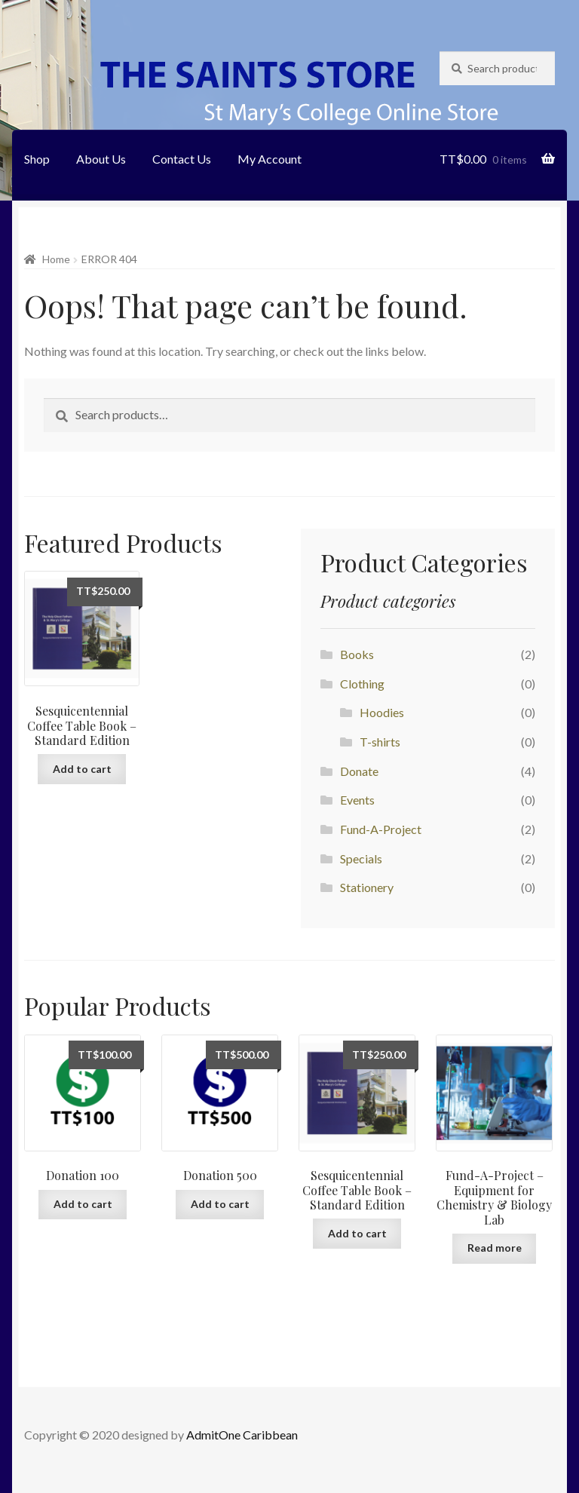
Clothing (362, 683)
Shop (37, 159)
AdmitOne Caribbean (242, 1434)
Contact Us (181, 159)
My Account (269, 159)
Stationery (367, 887)
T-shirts (380, 741)
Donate (359, 771)
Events (357, 799)
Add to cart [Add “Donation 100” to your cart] (83, 1203)
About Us (101, 159)
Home (56, 259)
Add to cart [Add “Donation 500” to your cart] (220, 1203)
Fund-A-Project (380, 829)
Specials (361, 858)
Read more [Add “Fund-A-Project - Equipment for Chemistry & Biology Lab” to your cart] (494, 1247)
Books (357, 654)
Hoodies (382, 712)
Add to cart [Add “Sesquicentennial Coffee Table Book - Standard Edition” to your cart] (82, 768)
